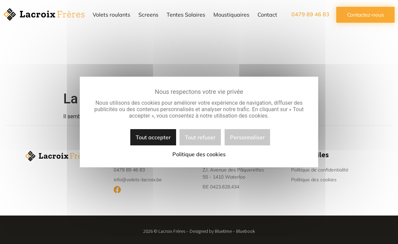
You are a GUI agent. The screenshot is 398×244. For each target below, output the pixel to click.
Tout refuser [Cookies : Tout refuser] (200, 137)
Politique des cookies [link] (199, 154)
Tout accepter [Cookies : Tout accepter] (153, 137)
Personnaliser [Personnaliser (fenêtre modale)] (247, 137)
